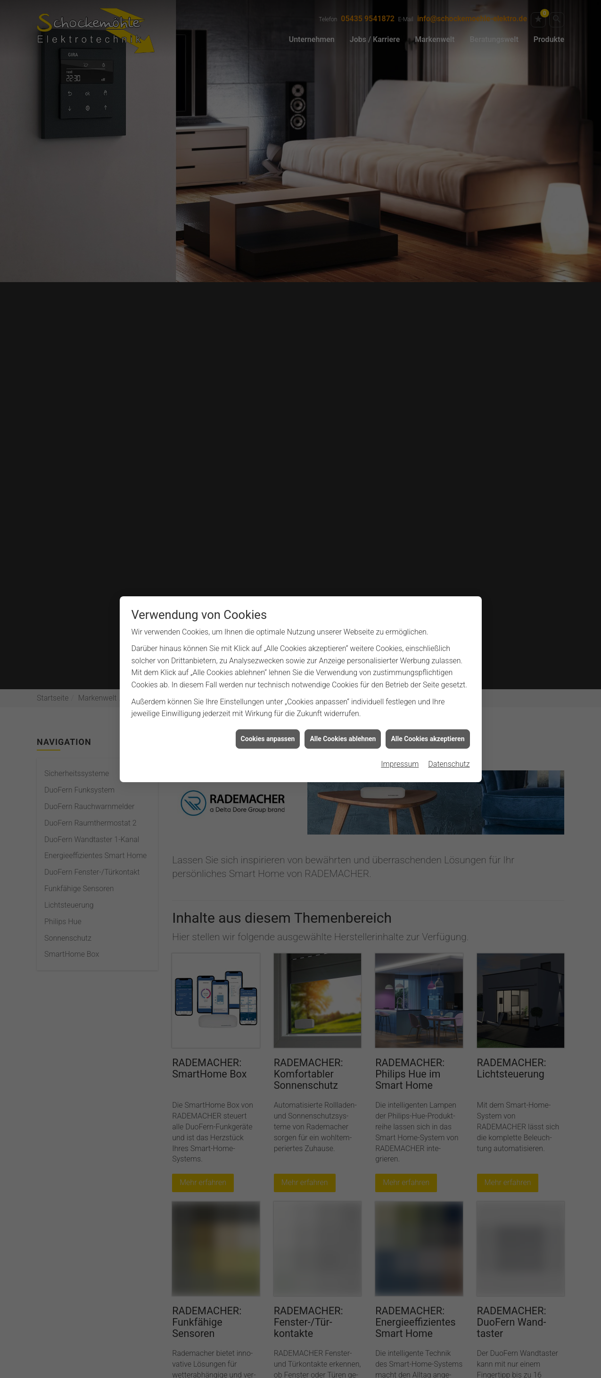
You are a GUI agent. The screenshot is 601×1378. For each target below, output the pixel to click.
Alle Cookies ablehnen (343, 718)
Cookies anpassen (268, 718)
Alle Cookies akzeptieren (427, 718)
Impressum (400, 743)
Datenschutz (448, 743)
